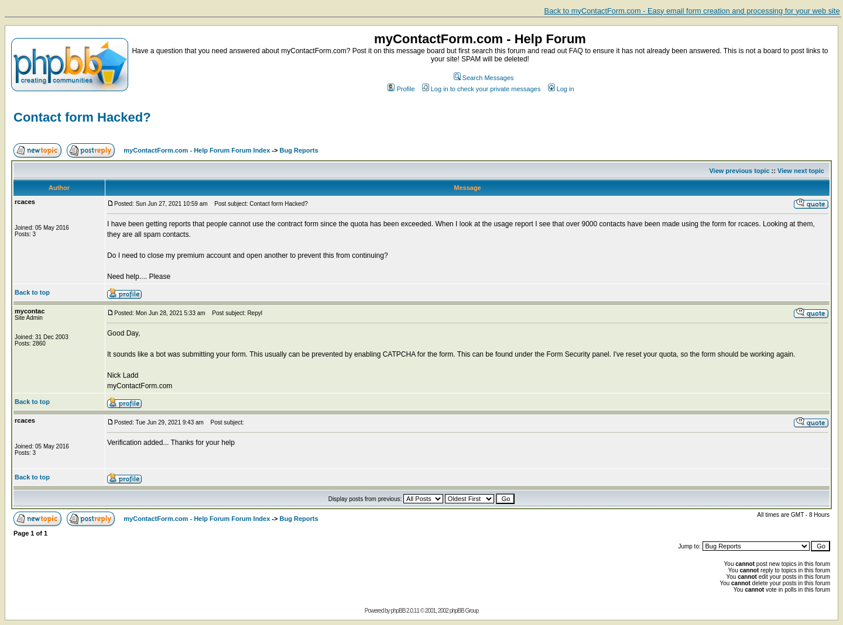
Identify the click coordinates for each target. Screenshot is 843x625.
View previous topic (739, 170)
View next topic (800, 170)
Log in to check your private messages (481, 88)
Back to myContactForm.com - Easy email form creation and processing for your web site (692, 10)
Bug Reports (299, 150)
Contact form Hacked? (82, 117)
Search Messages (484, 77)
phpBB (397, 610)
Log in (561, 88)
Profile (401, 88)
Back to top (32, 292)
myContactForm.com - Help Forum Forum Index (197, 150)
